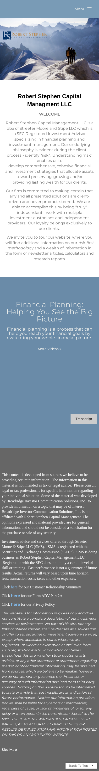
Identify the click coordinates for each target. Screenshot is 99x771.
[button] (83, 9)
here (14, 587)
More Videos (49, 349)
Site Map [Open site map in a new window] (9, 749)
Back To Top (81, 765)
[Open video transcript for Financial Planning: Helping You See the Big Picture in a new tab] (84, 419)
